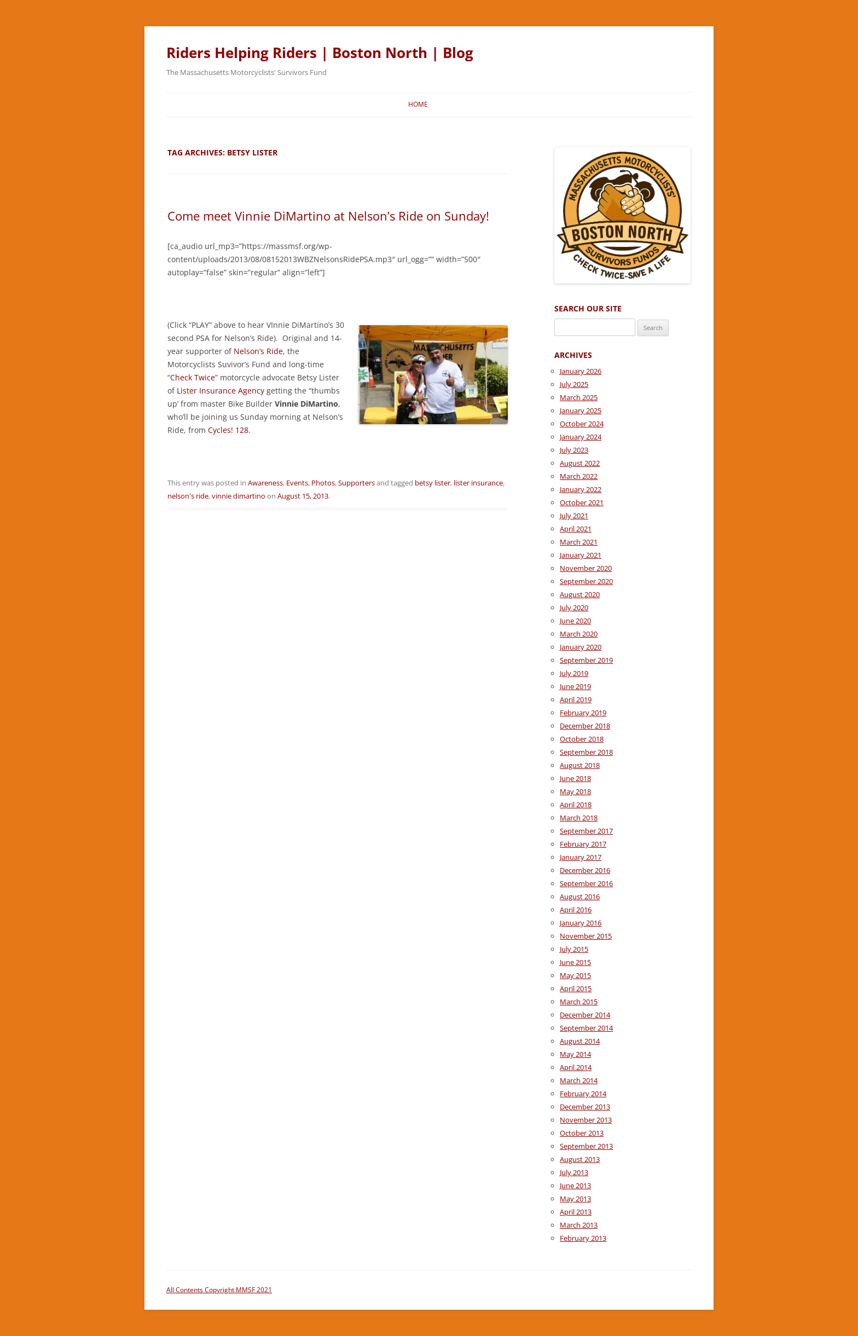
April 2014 (576, 1067)
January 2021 (580, 555)
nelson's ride (187, 496)
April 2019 (576, 699)
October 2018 (582, 739)
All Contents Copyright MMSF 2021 (219, 1289)
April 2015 (576, 988)
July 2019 (574, 673)
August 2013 (580, 1159)
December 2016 (585, 870)
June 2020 (575, 621)
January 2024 (580, 437)
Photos (323, 483)
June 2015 (575, 962)
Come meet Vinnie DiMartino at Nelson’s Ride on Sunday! (328, 215)
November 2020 (586, 568)
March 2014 (579, 1080)
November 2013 (586, 1120)
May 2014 (575, 1054)
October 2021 (582, 502)
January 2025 (580, 410)
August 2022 (580, 463)
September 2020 (586, 581)
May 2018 (575, 791)
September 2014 (586, 1028)
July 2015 (574, 949)
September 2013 (586, 1146)
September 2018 (586, 752)
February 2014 (583, 1093)
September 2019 (586, 660)
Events (297, 483)
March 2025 (579, 397)
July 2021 (574, 515)
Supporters (356, 483)
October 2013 (582, 1133)
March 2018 (579, 818)
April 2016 (576, 910)
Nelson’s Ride (258, 351)
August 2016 (580, 896)
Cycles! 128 (228, 430)
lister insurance (478, 483)
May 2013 (575, 1199)
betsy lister (432, 483)
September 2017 (586, 831)
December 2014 (585, 1015)
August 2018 (580, 765)
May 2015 (575, 975)
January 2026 (580, 371)
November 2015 (586, 936)
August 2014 (580, 1041)
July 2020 (574, 607)
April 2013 (576, 1212)
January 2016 (580, 923)
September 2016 (586, 883)
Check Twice (192, 377)
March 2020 (579, 634)
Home (418, 104)
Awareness (265, 483)
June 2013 (575, 1185)
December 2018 (585, 726)
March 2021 (579, 542)
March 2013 (579, 1225)
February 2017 (583, 844)
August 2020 (580, 594)
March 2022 (579, 476)
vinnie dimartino (238, 496)
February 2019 (583, 713)
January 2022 (580, 489)
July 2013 (574, 1172)
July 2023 (574, 450)
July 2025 (574, 384)
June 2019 (575, 686)
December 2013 (585, 1107)
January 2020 (580, 647)
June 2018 (575, 778)
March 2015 (579, 1002)
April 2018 (576, 804)
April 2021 (576, 529)
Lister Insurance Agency (220, 390)
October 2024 (582, 424)
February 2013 (583, 1238)
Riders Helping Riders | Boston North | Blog (319, 52)
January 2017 (580, 857)
